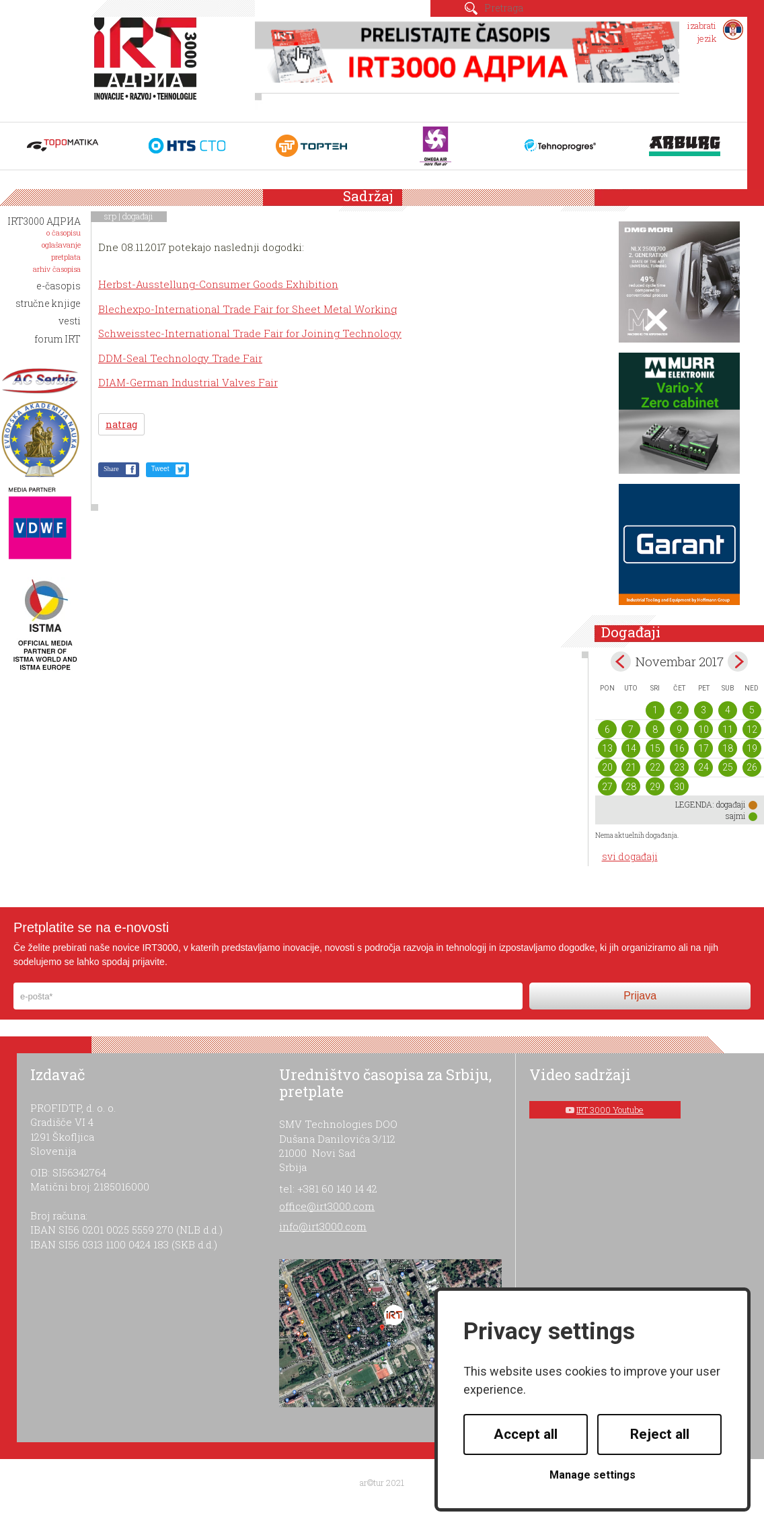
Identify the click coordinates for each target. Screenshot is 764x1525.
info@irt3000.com (323, 1226)
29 (655, 786)
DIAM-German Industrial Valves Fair (188, 382)
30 (679, 786)
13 (607, 748)
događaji (137, 216)
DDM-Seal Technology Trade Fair (180, 358)
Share (111, 468)
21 (630, 767)
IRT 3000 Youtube (610, 1110)
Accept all (526, 1434)
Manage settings (592, 1474)
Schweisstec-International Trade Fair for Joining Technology (250, 333)
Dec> (738, 661)
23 (679, 767)
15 (655, 748)
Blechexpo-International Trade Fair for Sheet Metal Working (247, 309)
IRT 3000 (148, 66)
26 (752, 767)
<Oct (621, 661)
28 (630, 786)
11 (727, 729)
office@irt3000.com (327, 1206)
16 (679, 748)
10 (703, 729)
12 (752, 729)
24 (703, 767)
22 (655, 767)
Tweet (160, 468)
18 (727, 748)
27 (607, 786)
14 (630, 748)
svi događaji (630, 856)
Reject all (659, 1434)
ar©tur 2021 (382, 1483)
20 (607, 767)
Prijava (639, 995)
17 (703, 748)
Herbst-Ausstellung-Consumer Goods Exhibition (218, 284)
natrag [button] (121, 424)
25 (727, 767)
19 (752, 748)
